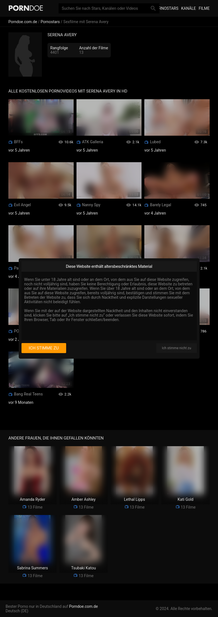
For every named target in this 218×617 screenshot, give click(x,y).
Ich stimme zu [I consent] (44, 348)
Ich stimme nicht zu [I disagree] (176, 348)
